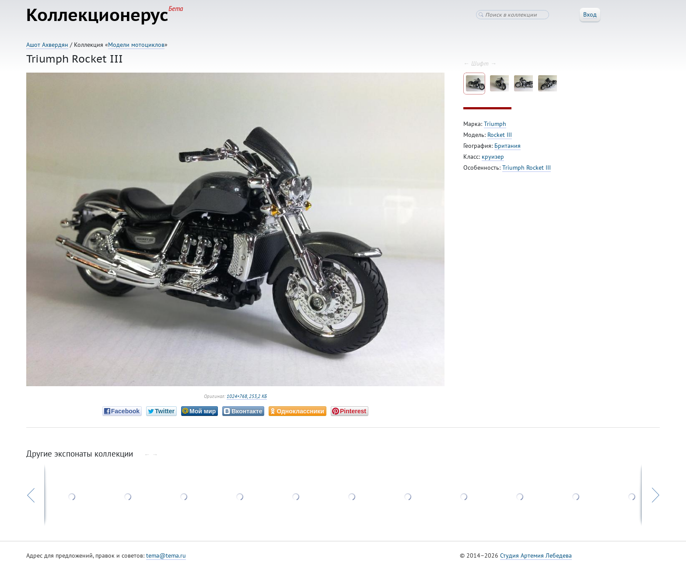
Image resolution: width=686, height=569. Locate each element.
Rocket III (499, 135)
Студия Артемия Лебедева (536, 555)
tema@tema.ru (166, 555)
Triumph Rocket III (526, 167)
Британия (507, 146)
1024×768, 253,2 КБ (247, 396)
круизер (493, 157)
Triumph (495, 124)
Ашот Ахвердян (47, 45)
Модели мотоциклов (136, 45)
